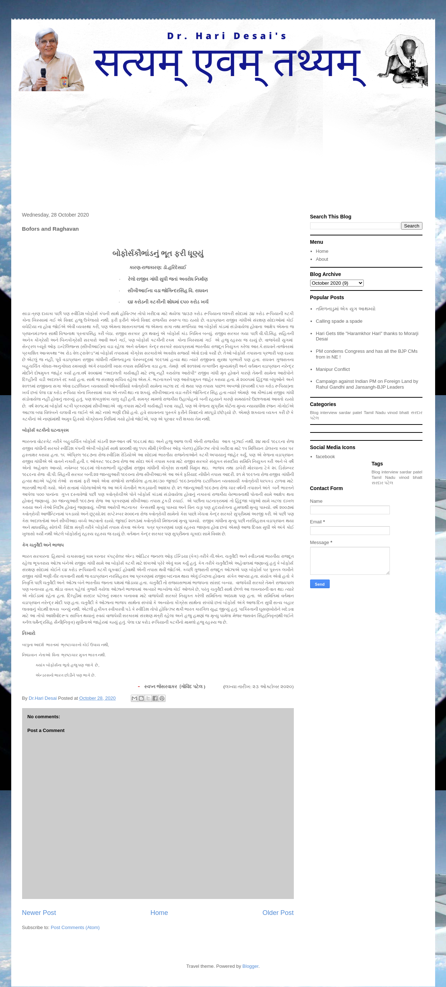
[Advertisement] (223, 145)
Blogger (250, 966)
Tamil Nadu (374, 412)
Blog (314, 412)
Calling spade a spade (339, 321)
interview (328, 412)
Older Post (278, 912)
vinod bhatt (398, 412)
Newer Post (39, 912)
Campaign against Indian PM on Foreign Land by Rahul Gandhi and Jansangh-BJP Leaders (367, 384)
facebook (325, 456)
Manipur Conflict (333, 369)
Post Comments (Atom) (75, 927)
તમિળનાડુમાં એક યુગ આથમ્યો (345, 308)
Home (159, 912)
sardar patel (350, 412)
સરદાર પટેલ (382, 482)
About (322, 259)
